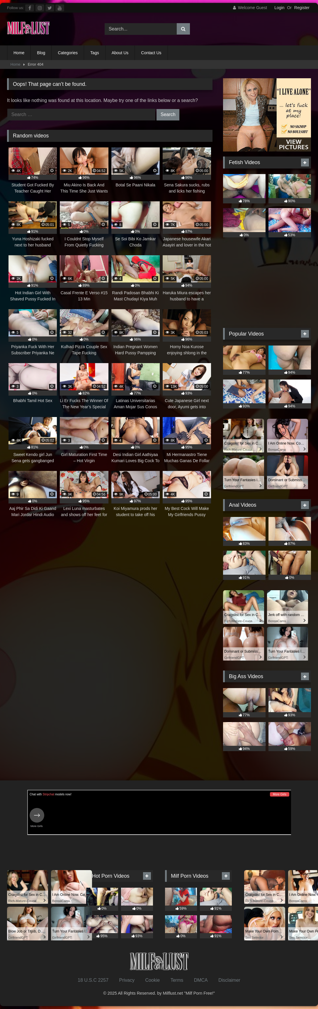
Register (302, 7)
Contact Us (151, 52)
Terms (177, 980)
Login (279, 7)
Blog (41, 52)
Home (18, 52)
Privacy (126, 980)
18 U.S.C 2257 (93, 980)
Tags (94, 52)
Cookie (152, 980)
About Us (120, 52)
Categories (68, 52)
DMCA (201, 980)
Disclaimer (229, 980)
